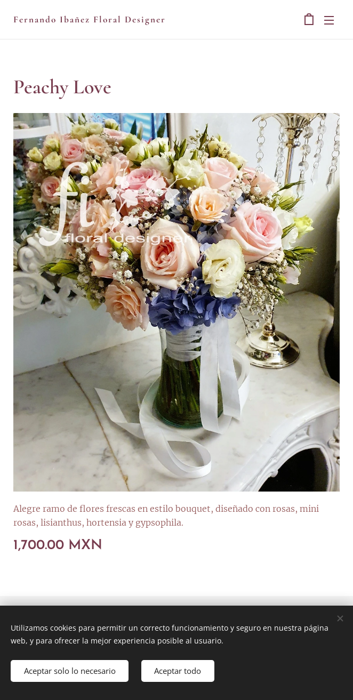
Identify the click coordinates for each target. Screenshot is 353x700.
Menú (329, 20)
